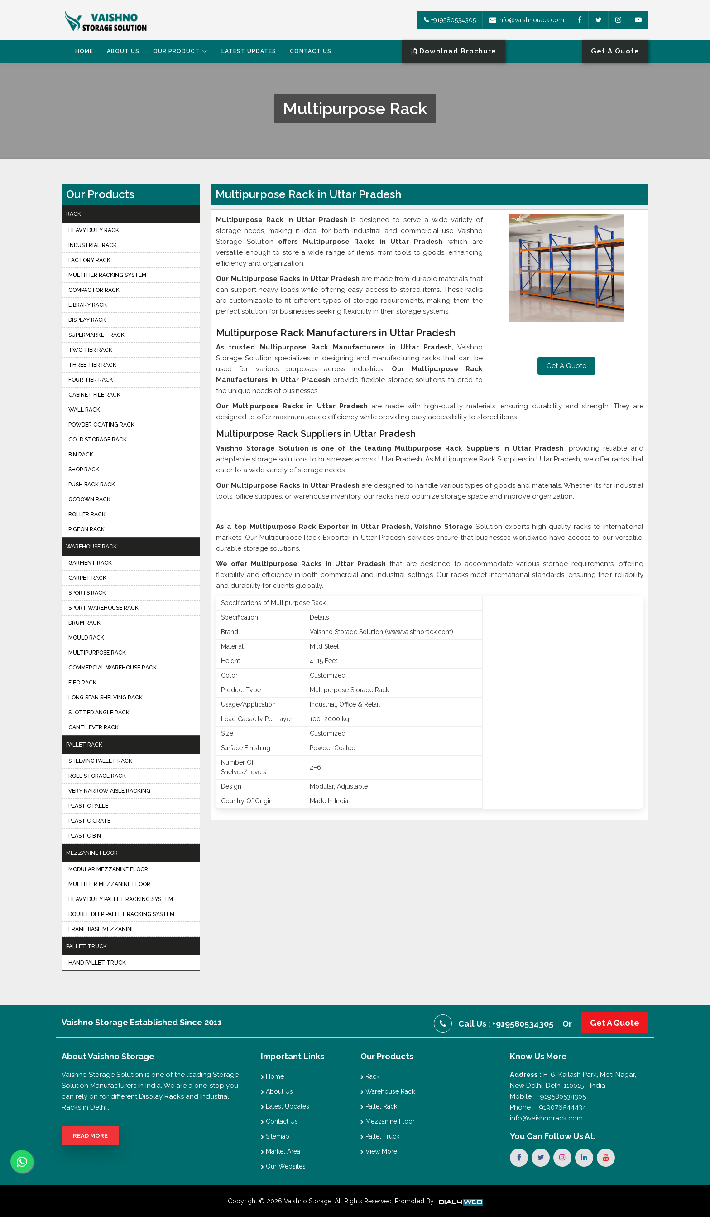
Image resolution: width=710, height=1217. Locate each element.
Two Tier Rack (90, 350)
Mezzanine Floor (92, 853)
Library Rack (87, 305)
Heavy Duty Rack (93, 230)
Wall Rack (84, 410)
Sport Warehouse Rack (103, 608)
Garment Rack (90, 563)
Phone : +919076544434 (548, 1107)
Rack (73, 214)
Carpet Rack (87, 578)
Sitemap (275, 1136)
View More (378, 1151)
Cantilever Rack (93, 727)
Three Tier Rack (92, 365)
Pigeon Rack (86, 529)
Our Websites (283, 1166)
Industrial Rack (92, 245)
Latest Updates (248, 51)
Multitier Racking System (107, 275)
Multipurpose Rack (97, 653)
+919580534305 (450, 20)
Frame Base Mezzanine (101, 929)
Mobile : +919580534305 (548, 1096)
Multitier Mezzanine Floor (109, 884)
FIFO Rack (82, 682)
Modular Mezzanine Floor (108, 869)
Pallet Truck (86, 946)
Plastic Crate (89, 821)
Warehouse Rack (91, 546)
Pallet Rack (84, 745)
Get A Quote (566, 366)
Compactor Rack (94, 290)
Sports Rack (87, 593)
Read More (90, 1135)
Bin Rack (80, 454)
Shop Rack (83, 469)
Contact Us (310, 51)
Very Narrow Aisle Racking (109, 791)
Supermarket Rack (96, 335)
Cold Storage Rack (97, 439)
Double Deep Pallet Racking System (121, 914)
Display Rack (87, 320)
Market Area (280, 1151)
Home (84, 51)
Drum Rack (84, 623)
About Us (123, 51)
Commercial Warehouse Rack (112, 667)
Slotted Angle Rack (99, 712)
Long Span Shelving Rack (105, 697)
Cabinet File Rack (94, 395)
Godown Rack (89, 499)
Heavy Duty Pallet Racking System (120, 899)
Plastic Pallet (90, 806)
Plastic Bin (84, 836)
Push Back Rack (91, 484)
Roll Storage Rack (97, 776)
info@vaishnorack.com (526, 20)
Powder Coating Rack (101, 425)
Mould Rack (86, 638)
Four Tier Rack (90, 380)
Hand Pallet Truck (97, 963)
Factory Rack (89, 260)
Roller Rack (87, 514)
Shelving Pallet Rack (100, 761)
